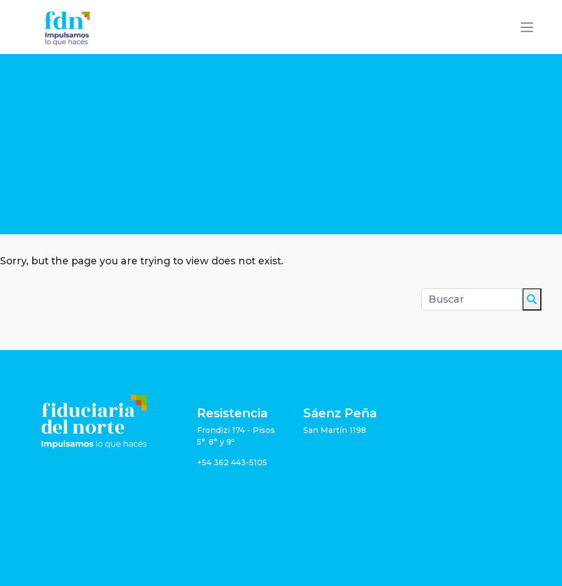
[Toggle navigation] (527, 27)
